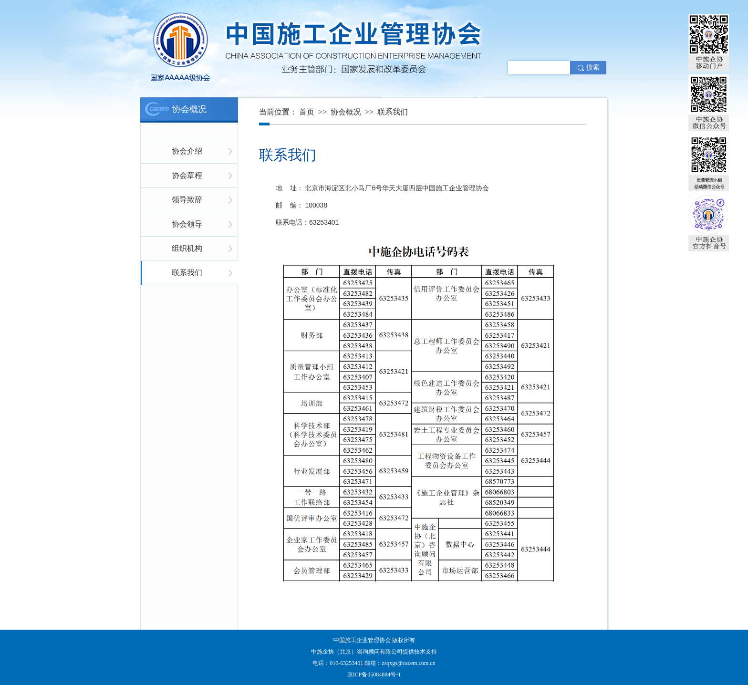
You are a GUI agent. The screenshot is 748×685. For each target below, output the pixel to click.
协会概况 (346, 112)
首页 (306, 112)
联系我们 (392, 112)
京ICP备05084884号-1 (374, 674)
